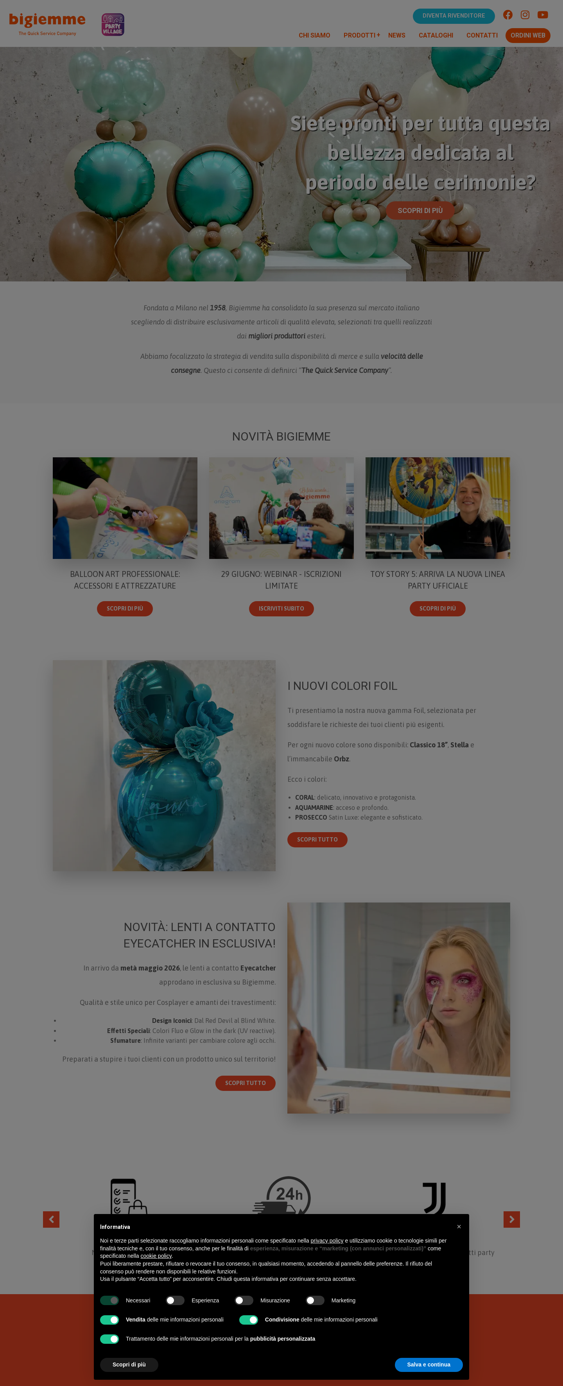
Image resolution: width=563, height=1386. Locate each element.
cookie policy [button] (156, 1256)
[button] (459, 1226)
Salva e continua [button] (428, 1364)
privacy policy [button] (327, 1240)
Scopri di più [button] (129, 1364)
